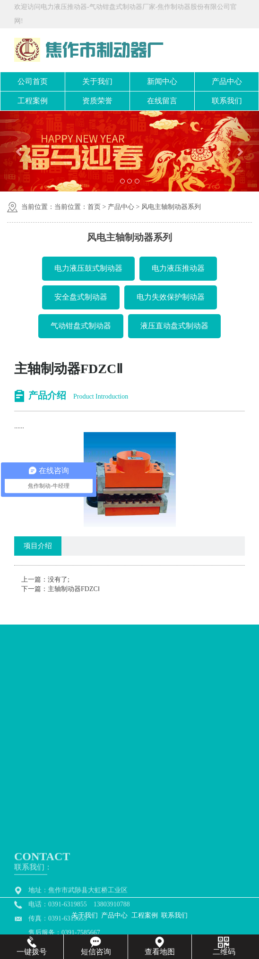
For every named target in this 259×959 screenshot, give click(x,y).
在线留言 (162, 101)
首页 (94, 206)
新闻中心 (162, 81)
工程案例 (32, 101)
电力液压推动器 (178, 268)
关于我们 (97, 81)
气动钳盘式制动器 (81, 326)
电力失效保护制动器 (171, 297)
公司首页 (32, 81)
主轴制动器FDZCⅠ (74, 588)
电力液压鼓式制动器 (88, 268)
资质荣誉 (97, 101)
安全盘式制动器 (80, 297)
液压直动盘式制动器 (174, 326)
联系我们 (227, 101)
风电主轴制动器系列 (171, 206)
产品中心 (227, 81)
